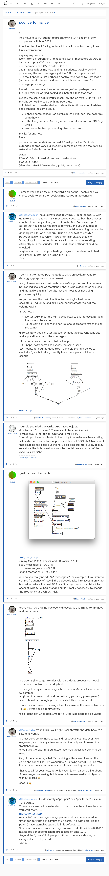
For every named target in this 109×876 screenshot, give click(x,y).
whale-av (12, 222)
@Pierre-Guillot (27, 730)
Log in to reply (95, 182)
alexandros (12, 433)
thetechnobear (13, 28)
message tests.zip (30, 813)
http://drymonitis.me (27, 457)
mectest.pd (26, 410)
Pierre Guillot (81, 206)
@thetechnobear (28, 215)
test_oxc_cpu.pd (29, 557)
